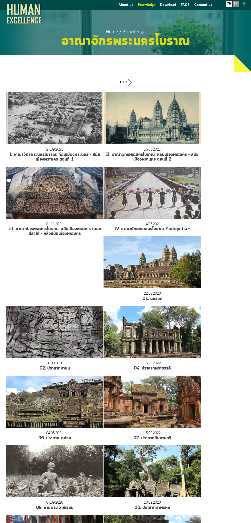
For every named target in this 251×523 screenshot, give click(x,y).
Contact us (203, 9)
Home (112, 32)
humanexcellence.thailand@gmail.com (125, 492)
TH (229, 8)
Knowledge (147, 9)
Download (168, 9)
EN (236, 8)
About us (125, 9)
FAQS (185, 9)
